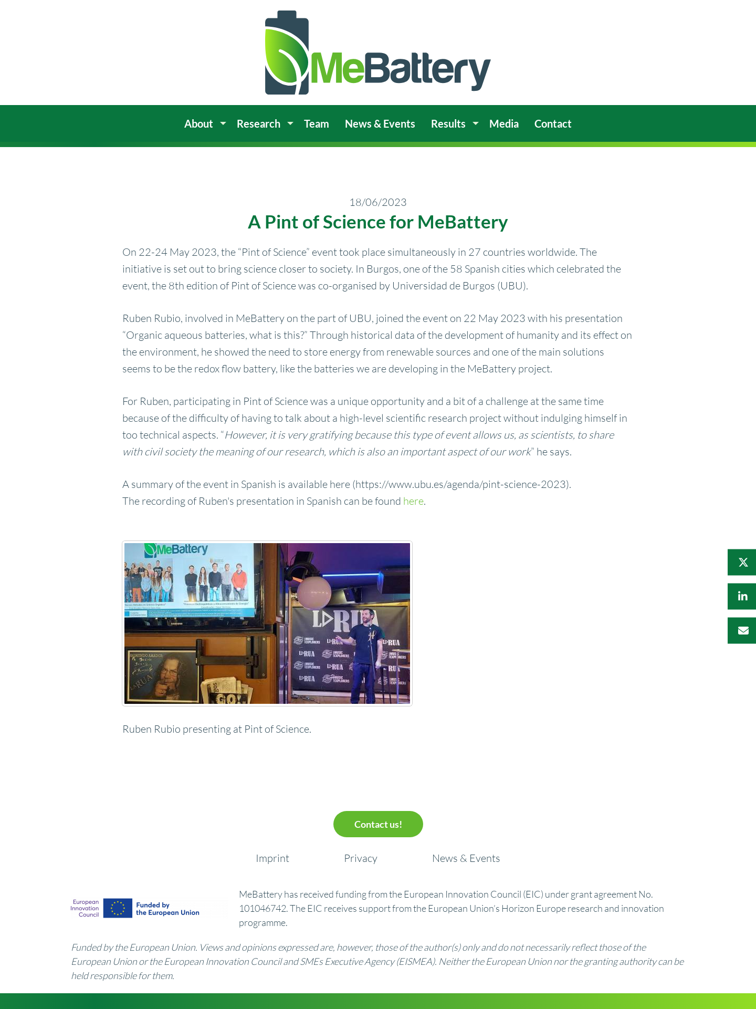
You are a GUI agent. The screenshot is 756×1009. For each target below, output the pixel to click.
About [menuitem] (198, 123)
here (413, 500)
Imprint (272, 858)
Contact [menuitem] (553, 123)
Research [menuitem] (258, 123)
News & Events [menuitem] (380, 123)
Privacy (360, 858)
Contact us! (378, 824)
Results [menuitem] (448, 123)
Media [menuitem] (504, 123)
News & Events (466, 858)
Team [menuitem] (316, 123)
